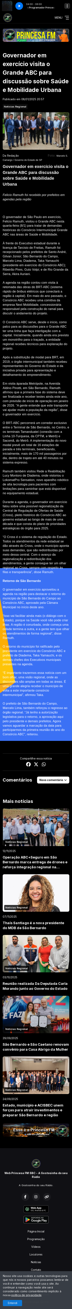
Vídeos (36, 1246)
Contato (36, 1269)
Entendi (12, 1303)
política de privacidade (26, 1295)
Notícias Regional (15, 106)
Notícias (36, 1262)
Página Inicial (36, 1231)
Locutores (36, 1254)
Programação (36, 1239)
